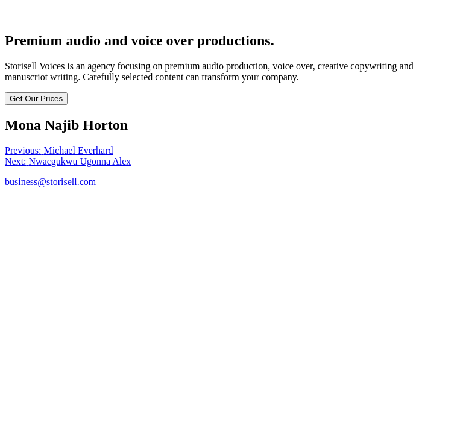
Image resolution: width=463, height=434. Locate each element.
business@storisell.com (50, 182)
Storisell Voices (35, 15)
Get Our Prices (36, 98)
